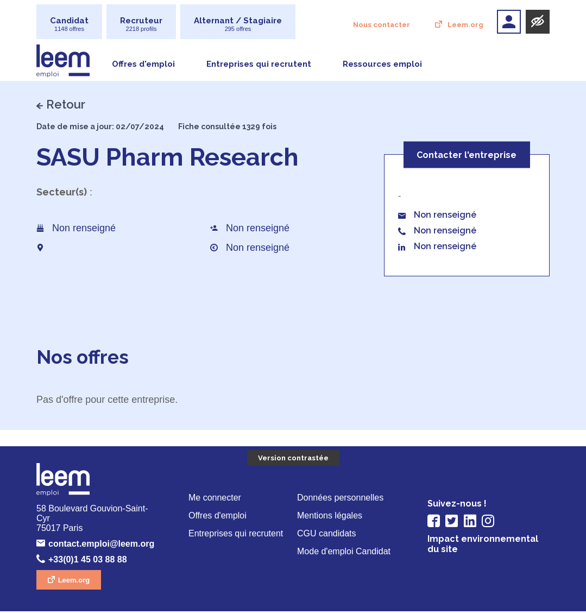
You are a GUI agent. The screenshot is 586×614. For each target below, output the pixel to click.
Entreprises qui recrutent (258, 64)
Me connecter (216, 499)
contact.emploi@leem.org (103, 546)
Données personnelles (341, 499)
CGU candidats (327, 536)
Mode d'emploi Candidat (346, 554)
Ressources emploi (382, 64)
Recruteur (141, 24)
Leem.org (465, 25)
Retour (65, 104)
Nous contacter (382, 25)
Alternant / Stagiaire (238, 24)
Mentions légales (331, 517)
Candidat (69, 24)
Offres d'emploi (143, 64)
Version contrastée (293, 459)
